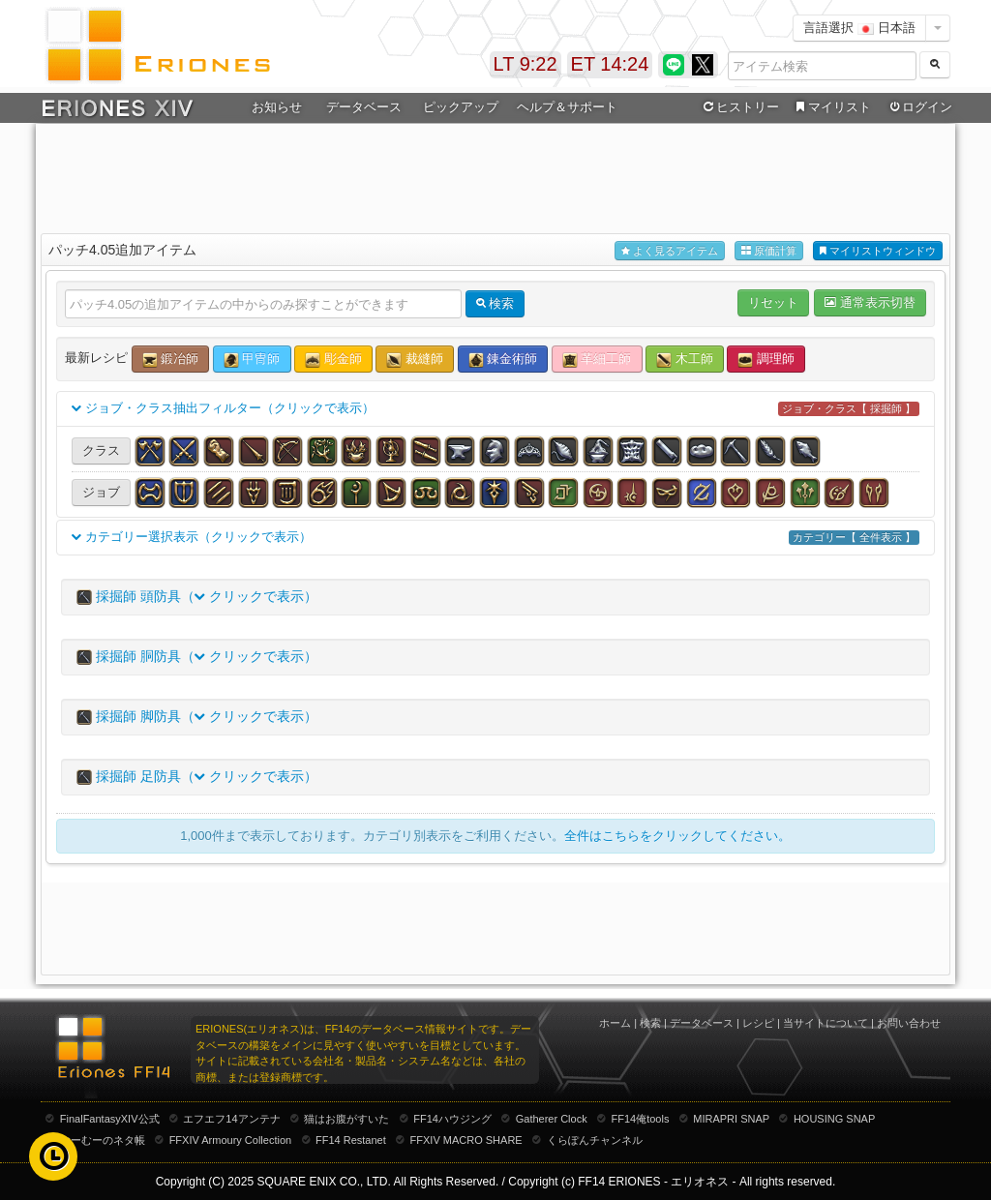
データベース (364, 107)
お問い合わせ (909, 1023)
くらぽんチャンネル (595, 1140)
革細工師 (597, 359)
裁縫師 (414, 359)
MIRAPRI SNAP (731, 1119)
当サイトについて (825, 1023)
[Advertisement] (495, 175)
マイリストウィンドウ (878, 251)
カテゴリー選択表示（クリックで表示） (495, 537)
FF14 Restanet (350, 1140)
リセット (773, 302)
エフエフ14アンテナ (231, 1119)
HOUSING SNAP (834, 1119)
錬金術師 (503, 359)
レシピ (758, 1023)
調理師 (766, 359)
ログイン (919, 107)
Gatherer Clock (551, 1119)
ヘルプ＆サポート (567, 107)
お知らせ (277, 107)
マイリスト (831, 107)
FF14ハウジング (452, 1119)
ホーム (615, 1023)
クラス (101, 450)
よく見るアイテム (669, 251)
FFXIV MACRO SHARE (466, 1140)
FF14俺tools (641, 1119)
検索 (650, 1023)
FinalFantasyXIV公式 (110, 1119)
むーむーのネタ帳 (102, 1140)
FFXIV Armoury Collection (230, 1140)
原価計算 (768, 251)
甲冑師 (252, 359)
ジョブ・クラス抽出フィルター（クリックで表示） (495, 409)
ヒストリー (739, 107)
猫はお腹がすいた (346, 1119)
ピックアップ (460, 107)
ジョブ (101, 492)
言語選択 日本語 (859, 27)
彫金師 (333, 359)
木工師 (684, 359)
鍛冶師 (170, 359)
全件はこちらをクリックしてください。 (677, 835)
